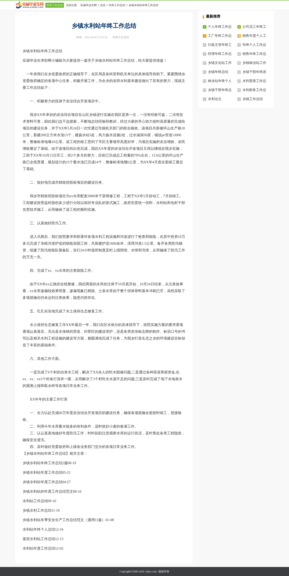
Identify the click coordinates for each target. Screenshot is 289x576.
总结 (102, 5)
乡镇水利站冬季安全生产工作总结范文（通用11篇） (64, 520)
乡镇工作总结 (252, 99)
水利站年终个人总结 (39, 529)
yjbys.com (151, 571)
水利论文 (214, 99)
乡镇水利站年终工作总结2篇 (45, 463)
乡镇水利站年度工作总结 (42, 472)
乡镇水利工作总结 (37, 510)
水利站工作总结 (35, 501)
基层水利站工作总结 (39, 539)
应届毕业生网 (88, 5)
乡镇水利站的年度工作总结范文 (48, 491)
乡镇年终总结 (218, 72)
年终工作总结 (55, 5)
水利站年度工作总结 (39, 548)
